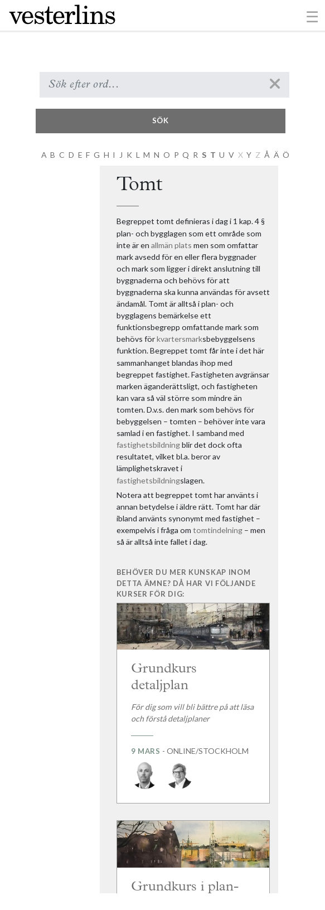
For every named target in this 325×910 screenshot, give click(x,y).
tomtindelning (217, 530)
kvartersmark (179, 338)
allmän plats (171, 245)
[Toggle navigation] (312, 16)
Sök (160, 120)
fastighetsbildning (148, 444)
